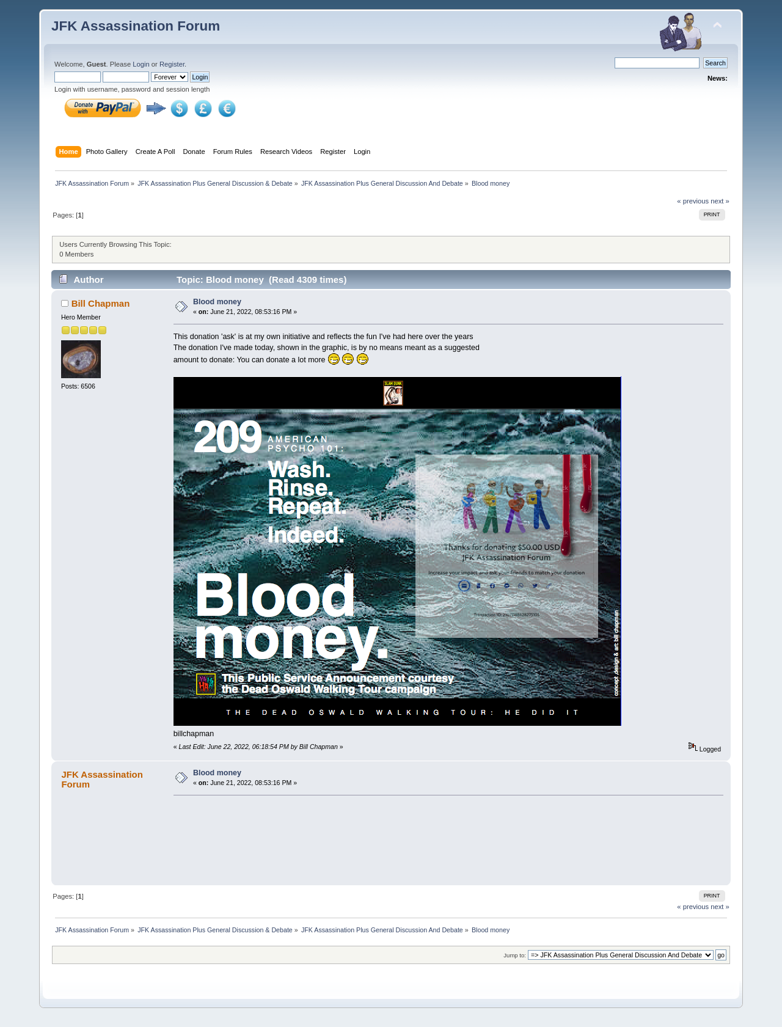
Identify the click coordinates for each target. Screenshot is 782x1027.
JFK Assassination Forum (135, 26)
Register (172, 64)
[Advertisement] (444, 838)
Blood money (217, 302)
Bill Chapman (100, 303)
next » (720, 201)
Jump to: (514, 955)
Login (141, 64)
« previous (693, 201)
